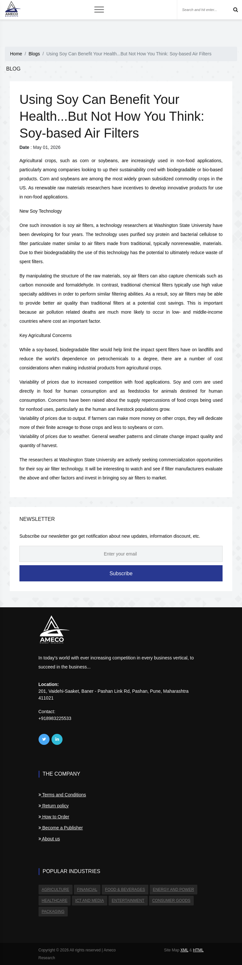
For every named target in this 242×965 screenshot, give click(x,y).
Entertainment (128, 900)
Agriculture (55, 889)
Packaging (53, 911)
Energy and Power (173, 889)
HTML (198, 950)
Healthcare (55, 900)
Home (16, 53)
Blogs (34, 53)
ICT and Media (89, 900)
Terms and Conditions (62, 794)
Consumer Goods (171, 900)
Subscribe (121, 573)
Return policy (54, 805)
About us (49, 838)
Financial (87, 889)
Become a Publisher (61, 827)
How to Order (54, 816)
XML (184, 950)
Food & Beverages (125, 889)
